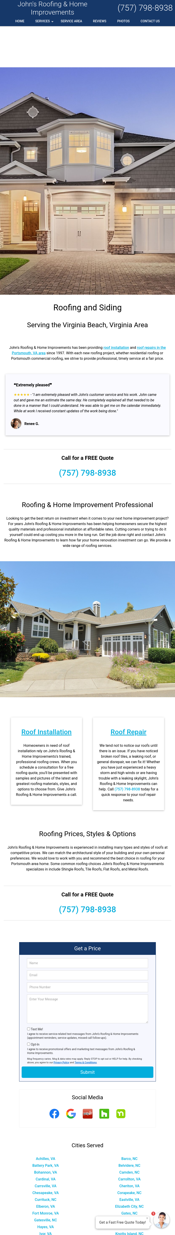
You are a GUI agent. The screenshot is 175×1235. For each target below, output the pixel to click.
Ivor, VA (45, 1192)
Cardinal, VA (45, 1138)
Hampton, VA (129, 1179)
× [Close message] (147, 1218)
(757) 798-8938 (145, 8)
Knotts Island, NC (129, 1192)
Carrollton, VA (129, 1138)
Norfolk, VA (45, 1213)
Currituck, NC (45, 1158)
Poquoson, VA (45, 1220)
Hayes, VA (45, 1186)
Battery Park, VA (45, 1124)
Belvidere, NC (129, 1124)
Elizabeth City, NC (129, 1165)
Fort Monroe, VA (45, 1172)
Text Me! (37, 988)
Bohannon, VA (45, 1131)
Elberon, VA (45, 1165)
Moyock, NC (129, 1199)
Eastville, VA (129, 1158)
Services (44, 22)
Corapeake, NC (129, 1151)
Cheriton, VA (129, 1145)
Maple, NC (45, 1199)
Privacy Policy (61, 1021)
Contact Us (150, 21)
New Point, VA (45, 1206)
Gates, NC (129, 1172)
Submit (87, 1031)
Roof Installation (46, 691)
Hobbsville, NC (130, 1186)
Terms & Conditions (86, 1021)
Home (19, 21)
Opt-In (35, 1003)
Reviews (99, 21)
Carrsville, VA (45, 1145)
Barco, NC (129, 1117)
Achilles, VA (45, 1117)
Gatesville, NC (45, 1179)
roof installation (116, 306)
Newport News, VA (129, 1206)
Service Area (71, 21)
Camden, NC (129, 1131)
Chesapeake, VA (45, 1151)
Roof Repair (128, 691)
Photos (123, 21)
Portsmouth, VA (46, 1227)
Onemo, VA (129, 1213)
